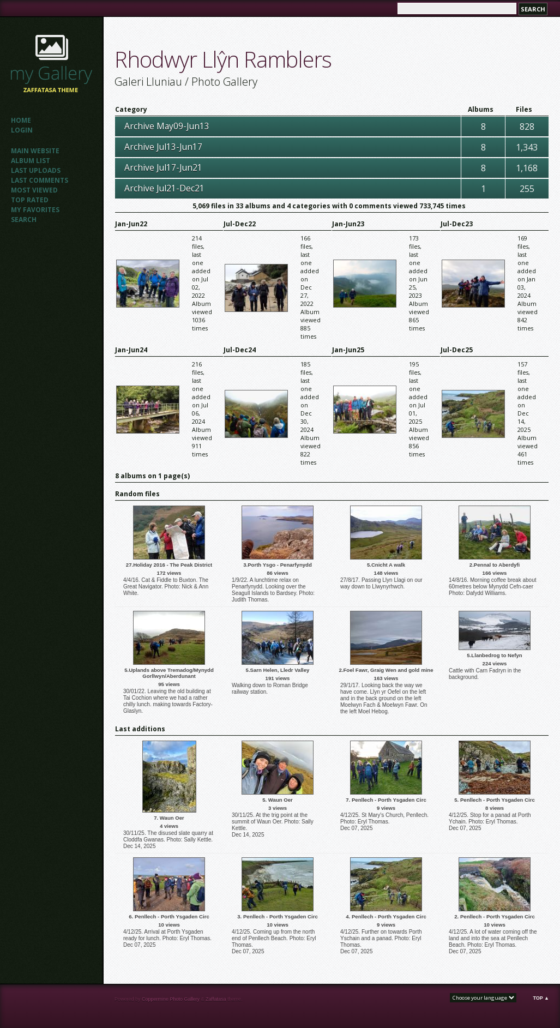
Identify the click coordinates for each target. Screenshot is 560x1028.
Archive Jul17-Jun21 (163, 167)
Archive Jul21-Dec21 (164, 188)
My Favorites (35, 209)
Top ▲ (541, 998)
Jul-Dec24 (240, 349)
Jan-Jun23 (348, 224)
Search (24, 219)
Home (21, 120)
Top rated (30, 200)
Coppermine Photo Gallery (171, 999)
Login (22, 130)
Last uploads (36, 170)
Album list (30, 160)
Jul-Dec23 (457, 224)
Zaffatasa (216, 999)
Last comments (39, 180)
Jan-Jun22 (131, 224)
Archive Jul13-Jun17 (163, 147)
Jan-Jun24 (131, 349)
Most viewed (34, 190)
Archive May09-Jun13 (166, 126)
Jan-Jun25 (348, 349)
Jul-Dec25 (457, 349)
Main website (35, 150)
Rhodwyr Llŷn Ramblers (223, 59)
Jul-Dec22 (240, 224)
